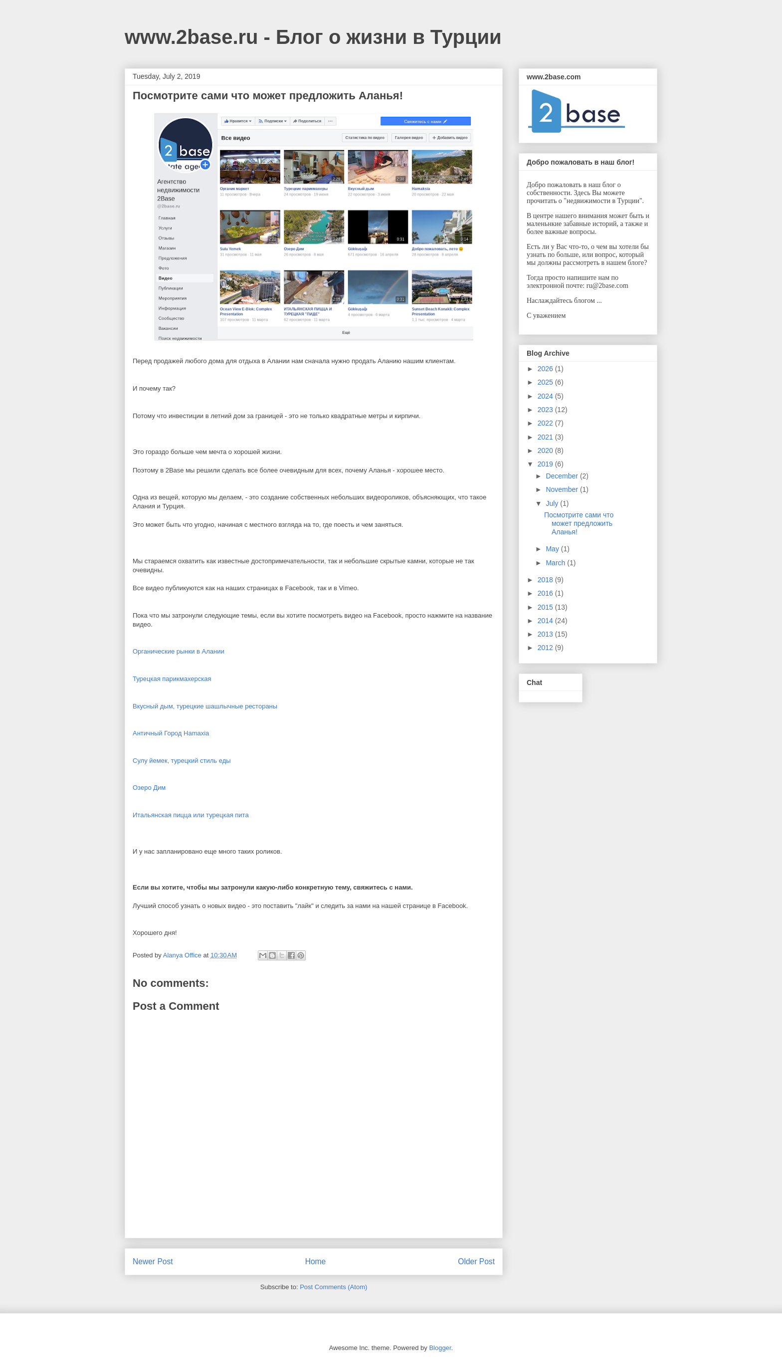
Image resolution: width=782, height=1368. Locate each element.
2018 (546, 580)
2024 (546, 396)
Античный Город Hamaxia (171, 733)
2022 (546, 423)
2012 (546, 648)
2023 (546, 410)
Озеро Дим (149, 787)
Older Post (476, 1261)
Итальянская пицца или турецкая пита (191, 815)
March (556, 563)
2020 (546, 451)
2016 (546, 593)
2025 (546, 382)
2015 (546, 607)
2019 (546, 464)
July (553, 503)
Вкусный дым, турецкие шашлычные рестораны (205, 706)
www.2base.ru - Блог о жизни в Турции (313, 37)
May (553, 549)
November (563, 489)
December (563, 476)
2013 (546, 634)
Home (315, 1261)
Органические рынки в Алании (178, 651)
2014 (546, 621)
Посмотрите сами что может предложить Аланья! (578, 523)
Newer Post (153, 1261)
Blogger (440, 1348)
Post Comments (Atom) (333, 1287)
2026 (546, 369)
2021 (546, 437)
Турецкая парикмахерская (172, 679)
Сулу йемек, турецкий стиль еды (182, 760)
